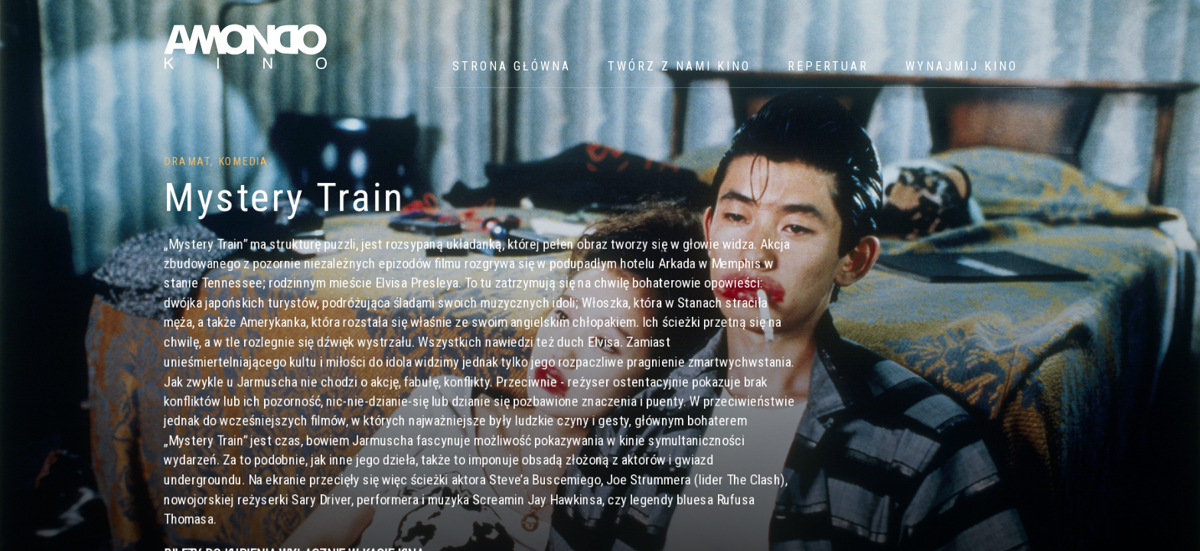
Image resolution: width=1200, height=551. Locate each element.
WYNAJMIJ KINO (961, 66)
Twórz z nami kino (679, 66)
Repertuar (828, 66)
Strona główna (511, 66)
